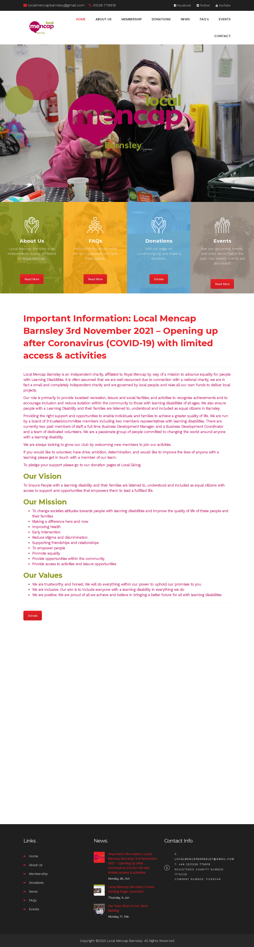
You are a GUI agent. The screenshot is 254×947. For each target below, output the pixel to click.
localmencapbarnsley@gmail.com (53, 5)
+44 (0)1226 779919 (194, 864)
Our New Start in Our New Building (128, 908)
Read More (31, 279)
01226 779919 (102, 5)
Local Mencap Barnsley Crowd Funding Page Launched (131, 889)
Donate (159, 279)
